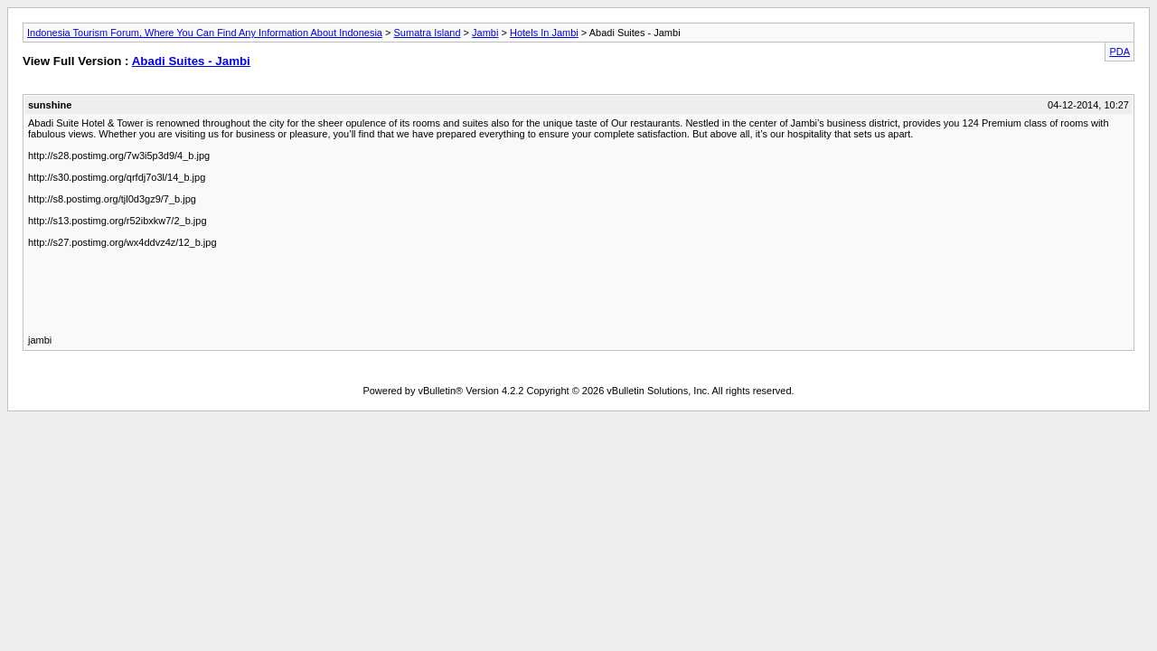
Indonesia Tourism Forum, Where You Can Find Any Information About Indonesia (204, 32)
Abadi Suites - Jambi (191, 61)
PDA (1119, 51)
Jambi (485, 32)
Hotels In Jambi (544, 32)
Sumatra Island (427, 32)
